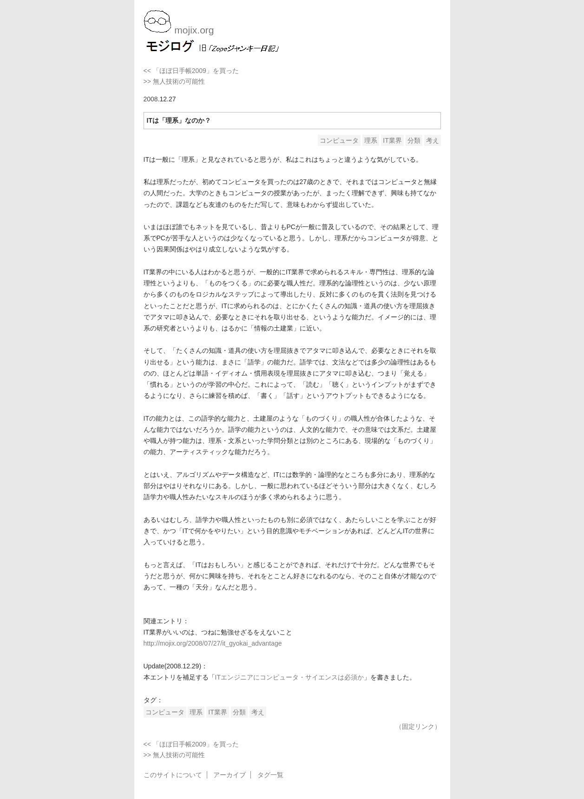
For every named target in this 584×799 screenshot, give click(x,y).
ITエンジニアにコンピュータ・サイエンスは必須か (289, 677)
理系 (370, 140)
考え (432, 140)
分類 (413, 140)
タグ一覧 (270, 775)
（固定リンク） (418, 726)
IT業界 (392, 140)
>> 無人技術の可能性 (174, 81)
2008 (151, 99)
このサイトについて (173, 775)
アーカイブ (229, 775)
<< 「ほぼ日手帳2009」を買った (191, 70)
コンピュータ (339, 140)
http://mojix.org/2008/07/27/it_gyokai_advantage (213, 643)
